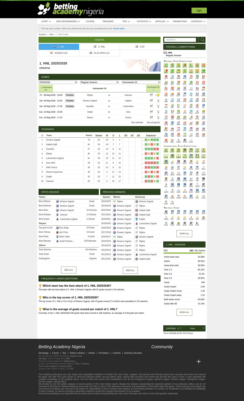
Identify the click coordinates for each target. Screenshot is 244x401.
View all (184, 312)
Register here (76, 356)
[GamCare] (67, 398)
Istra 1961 (50, 163)
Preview (70, 95)
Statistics (144, 21)
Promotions (180, 21)
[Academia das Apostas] (160, 362)
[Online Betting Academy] (173, 362)
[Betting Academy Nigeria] (154, 362)
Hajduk (128, 101)
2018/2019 (106, 228)
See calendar (137, 122)
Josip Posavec (64, 241)
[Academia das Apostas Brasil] (167, 362)
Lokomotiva (128, 106)
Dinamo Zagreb (90, 101)
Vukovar (128, 95)
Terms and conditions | (49, 366)
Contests (198, 21)
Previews (108, 21)
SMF (68, 358)
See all (68, 270)
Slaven (90, 117)
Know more (118, 28)
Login (199, 10)
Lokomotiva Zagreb (55, 158)
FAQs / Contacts (81, 364)
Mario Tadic (63, 236)
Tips (126, 21)
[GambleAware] (47, 398)
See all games (153, 122)
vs (109, 95)
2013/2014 (106, 250)
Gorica (128, 117)
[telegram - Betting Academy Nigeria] (154, 354)
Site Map (43, 358)
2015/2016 (106, 241)
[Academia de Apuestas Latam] (186, 362)
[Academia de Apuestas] (179, 362)
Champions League (196, 379)
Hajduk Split (51, 144)
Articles (162, 21)
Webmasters (69, 361)
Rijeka (90, 95)
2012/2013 (106, 254)
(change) (189, 333)
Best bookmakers (68, 21)
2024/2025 (106, 201)
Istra (128, 112)
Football (109, 374)
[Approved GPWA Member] (60, 398)
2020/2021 (106, 219)
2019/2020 (106, 223)
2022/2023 (106, 210)
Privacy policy (65, 366)
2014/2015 (106, 245)
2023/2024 (106, 205)
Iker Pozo (62, 232)
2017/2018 (106, 232)
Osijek (90, 112)
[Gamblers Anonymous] (76, 398)
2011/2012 (106, 259)
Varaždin (90, 106)
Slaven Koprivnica (54, 172)
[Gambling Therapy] (71, 398)
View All (184, 233)
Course (90, 21)
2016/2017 (106, 236)
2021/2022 (106, 214)
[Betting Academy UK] (192, 362)
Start (46, 21)
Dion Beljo (62, 228)
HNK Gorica (51, 167)
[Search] (202, 40)
